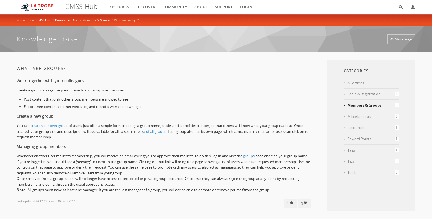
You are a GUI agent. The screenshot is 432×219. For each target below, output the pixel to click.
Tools (373, 172)
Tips (373, 161)
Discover (146, 6)
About (201, 6)
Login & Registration (373, 93)
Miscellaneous (373, 116)
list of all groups (153, 131)
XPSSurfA (119, 6)
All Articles (355, 82)
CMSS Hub (43, 20)
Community (175, 6)
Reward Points (373, 138)
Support (224, 6)
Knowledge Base (67, 20)
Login (410, 7)
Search (399, 7)
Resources (373, 127)
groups (249, 155)
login (246, 6)
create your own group (49, 125)
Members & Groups (96, 20)
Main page (403, 39)
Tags (373, 150)
